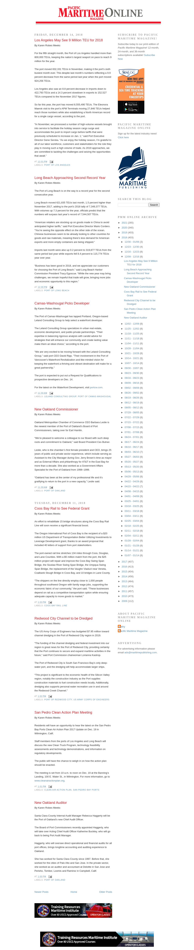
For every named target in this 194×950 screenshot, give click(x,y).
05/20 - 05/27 (132, 461)
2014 (125, 576)
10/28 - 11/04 (132, 348)
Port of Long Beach (56, 290)
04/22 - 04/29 (132, 481)
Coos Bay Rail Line (55, 606)
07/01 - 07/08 (132, 432)
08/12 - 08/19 (132, 402)
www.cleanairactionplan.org (49, 780)
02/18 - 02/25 (132, 525)
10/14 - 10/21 (132, 358)
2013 (125, 581)
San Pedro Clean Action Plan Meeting (63, 712)
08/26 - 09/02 (132, 392)
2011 (125, 591)
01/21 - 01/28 (132, 545)
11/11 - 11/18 (132, 338)
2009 (125, 601)
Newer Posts (41, 891)
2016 (125, 566)
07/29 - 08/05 (132, 412)
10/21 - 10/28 (132, 353)
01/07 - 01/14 (132, 555)
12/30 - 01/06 (132, 241)
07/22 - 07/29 (132, 417)
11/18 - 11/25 (132, 333)
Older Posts (105, 891)
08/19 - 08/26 (132, 397)
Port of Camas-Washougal (94, 396)
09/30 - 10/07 (132, 368)
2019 (125, 232)
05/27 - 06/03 (132, 456)
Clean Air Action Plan (58, 790)
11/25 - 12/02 (132, 328)
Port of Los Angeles (57, 165)
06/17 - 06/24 (132, 442)
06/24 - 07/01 (132, 437)
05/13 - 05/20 (132, 466)
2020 (125, 227)
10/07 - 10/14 (132, 363)
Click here (123, 137)
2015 (125, 571)
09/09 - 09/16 (132, 382)
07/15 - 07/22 (132, 422)
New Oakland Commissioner (56, 409)
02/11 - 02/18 (132, 530)
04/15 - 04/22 (132, 486)
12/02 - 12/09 (132, 323)
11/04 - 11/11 (132, 343)
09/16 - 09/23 (132, 378)
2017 (125, 561)
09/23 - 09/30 (132, 373)
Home (74, 891)
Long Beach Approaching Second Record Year (70, 178)
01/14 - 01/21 (132, 550)
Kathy (122, 626)
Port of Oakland (54, 491)
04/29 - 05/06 (132, 476)
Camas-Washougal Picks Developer (61, 303)
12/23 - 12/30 (132, 246)
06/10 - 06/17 (132, 447)
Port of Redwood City (58, 700)
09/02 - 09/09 (132, 387)
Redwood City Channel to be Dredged (63, 618)
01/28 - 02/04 (132, 540)
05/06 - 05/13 (132, 471)
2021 (125, 222)
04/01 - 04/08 (132, 496)
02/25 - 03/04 (132, 520)
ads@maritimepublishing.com (140, 652)
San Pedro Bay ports (86, 790)
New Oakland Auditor (50, 803)
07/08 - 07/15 (132, 427)
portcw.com (96, 387)
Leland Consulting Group (60, 396)
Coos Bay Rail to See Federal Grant (61, 508)
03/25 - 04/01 (132, 501)
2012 (125, 586)
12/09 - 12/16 (132, 256)
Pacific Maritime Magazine (133, 631)
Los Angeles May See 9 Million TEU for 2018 (68, 40)
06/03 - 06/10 (132, 451)
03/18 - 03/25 (132, 506)
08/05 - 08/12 (132, 407)
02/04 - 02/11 (132, 535)
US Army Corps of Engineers (92, 700)
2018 (125, 237)
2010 (125, 596)
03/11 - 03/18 (132, 511)
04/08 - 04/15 (132, 491)
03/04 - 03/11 (132, 516)
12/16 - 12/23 (132, 251)
